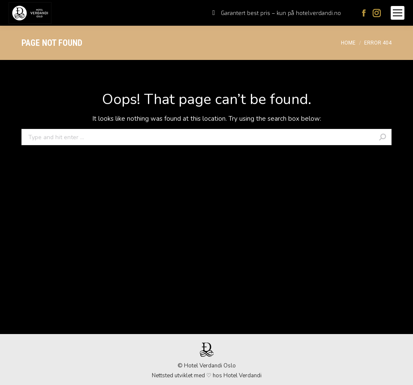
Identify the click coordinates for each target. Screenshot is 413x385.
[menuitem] (276, 13)
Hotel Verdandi (242, 375)
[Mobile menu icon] (397, 13)
